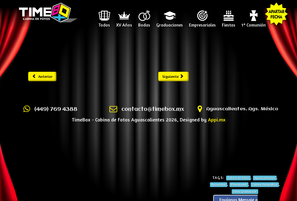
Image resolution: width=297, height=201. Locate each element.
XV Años (124, 23)
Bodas (144, 23)
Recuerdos (219, 184)
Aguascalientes (265, 178)
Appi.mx (217, 119)
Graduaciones (169, 23)
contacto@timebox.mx (152, 109)
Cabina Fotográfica (264, 184)
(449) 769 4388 (55, 109)
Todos (104, 23)
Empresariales (202, 23)
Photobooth (239, 184)
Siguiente (173, 76)
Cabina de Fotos (238, 178)
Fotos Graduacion (245, 191)
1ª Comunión (253, 23)
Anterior (42, 76)
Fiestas (228, 23)
